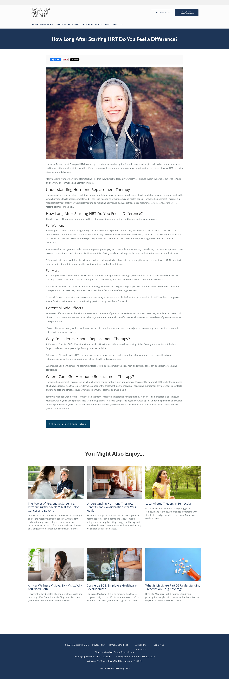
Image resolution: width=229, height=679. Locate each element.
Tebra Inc (84, 645)
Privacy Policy (98, 644)
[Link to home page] (36, 12)
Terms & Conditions (118, 644)
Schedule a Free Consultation (67, 424)
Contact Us (159, 644)
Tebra (127, 668)
